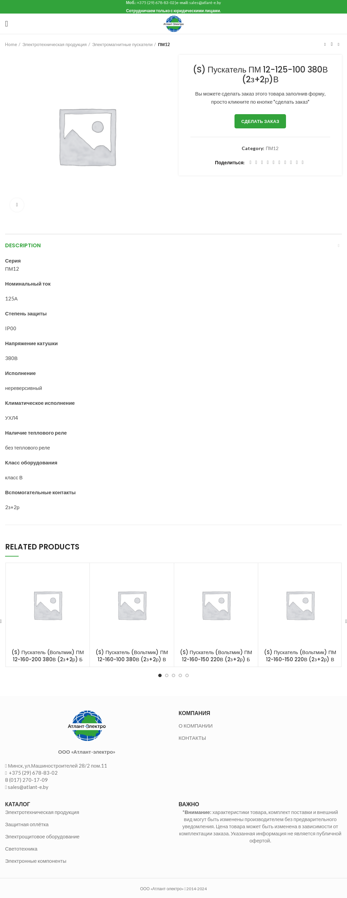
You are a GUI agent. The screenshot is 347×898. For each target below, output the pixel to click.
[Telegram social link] (297, 162)
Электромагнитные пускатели (122, 44)
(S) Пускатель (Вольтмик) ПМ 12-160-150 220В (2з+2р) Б (216, 656)
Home (11, 44)
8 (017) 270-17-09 (26, 780)
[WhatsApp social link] (285, 162)
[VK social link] (291, 162)
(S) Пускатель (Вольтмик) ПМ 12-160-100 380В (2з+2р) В (132, 656)
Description (23, 245)
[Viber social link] (303, 162)
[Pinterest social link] (268, 162)
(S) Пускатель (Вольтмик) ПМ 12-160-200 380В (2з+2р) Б (48, 656)
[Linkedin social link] (274, 162)
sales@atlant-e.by (28, 787)
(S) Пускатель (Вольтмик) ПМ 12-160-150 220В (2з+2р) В (300, 656)
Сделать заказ (260, 121)
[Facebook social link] (250, 162)
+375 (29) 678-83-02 (33, 773)
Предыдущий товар (325, 44)
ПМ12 (164, 44)
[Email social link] (262, 162)
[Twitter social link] (256, 162)
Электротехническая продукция (54, 44)
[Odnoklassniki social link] (279, 162)
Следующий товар (338, 44)
